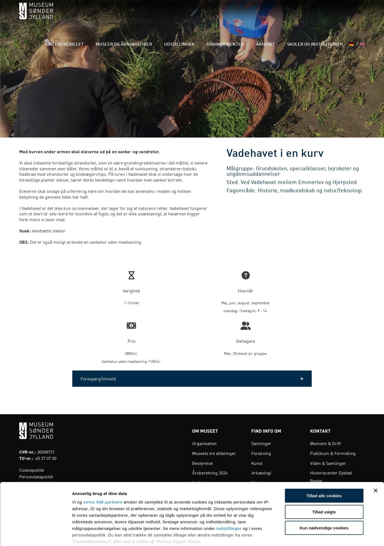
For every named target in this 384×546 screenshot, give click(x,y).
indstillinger (229, 494)
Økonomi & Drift (325, 443)
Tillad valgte (324, 477)
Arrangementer (241, 16)
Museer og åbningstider (156, 16)
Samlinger (261, 443)
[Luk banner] (375, 456)
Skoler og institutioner (316, 16)
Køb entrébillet (105, 16)
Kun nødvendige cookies (324, 493)
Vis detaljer (286, 535)
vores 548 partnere (102, 467)
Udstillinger (203, 16)
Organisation (204, 443)
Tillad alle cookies (324, 461)
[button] (192, 379)
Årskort (275, 16)
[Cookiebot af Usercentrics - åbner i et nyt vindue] (36, 535)
